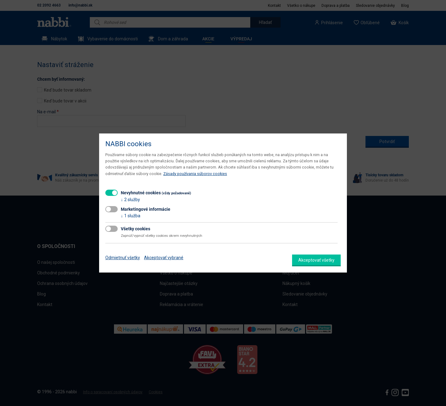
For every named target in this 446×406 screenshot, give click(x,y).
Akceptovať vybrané (163, 257)
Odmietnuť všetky (122, 257)
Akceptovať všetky (316, 260)
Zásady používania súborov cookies (195, 173)
